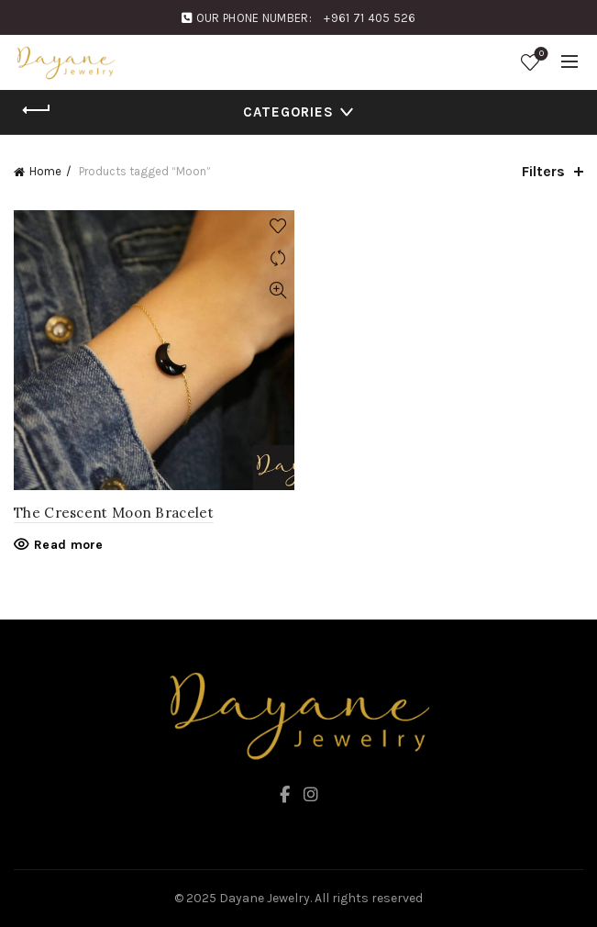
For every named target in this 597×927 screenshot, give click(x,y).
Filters (543, 171)
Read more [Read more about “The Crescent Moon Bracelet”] (69, 545)
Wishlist (540, 55)
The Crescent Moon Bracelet (114, 512)
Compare (278, 258)
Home (45, 171)
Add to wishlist (278, 226)
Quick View (278, 290)
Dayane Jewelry (264, 898)
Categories (288, 112)
